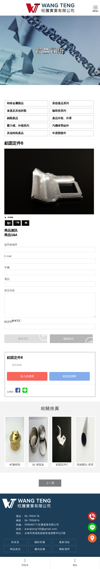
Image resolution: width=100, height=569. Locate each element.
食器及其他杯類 (16, 110)
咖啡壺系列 (59, 110)
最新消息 (64, 542)
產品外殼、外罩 (62, 118)
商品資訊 (15, 549)
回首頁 (25, 562)
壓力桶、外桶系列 (18, 125)
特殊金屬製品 (15, 103)
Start (49, 218)
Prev (9, 181)
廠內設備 (40, 549)
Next (91, 181)
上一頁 (50, 483)
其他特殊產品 (15, 133)
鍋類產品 (12, 118)
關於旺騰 (40, 542)
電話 (75, 562)
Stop (51, 218)
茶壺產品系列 (60, 103)
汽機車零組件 (60, 125)
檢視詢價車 (69, 376)
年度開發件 (59, 133)
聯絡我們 (64, 549)
